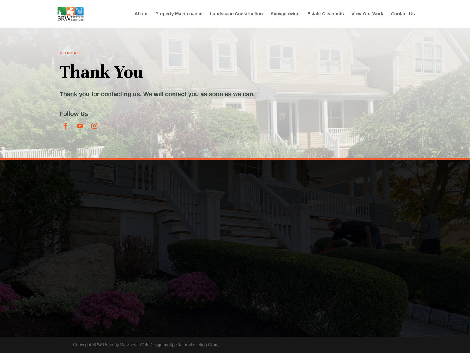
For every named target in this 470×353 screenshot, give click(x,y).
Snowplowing (285, 14)
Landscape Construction (236, 14)
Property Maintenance (178, 14)
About (141, 14)
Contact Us (403, 14)
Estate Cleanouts (325, 14)
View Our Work (367, 14)
